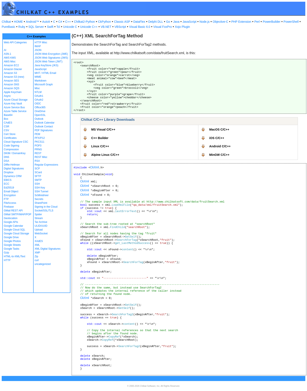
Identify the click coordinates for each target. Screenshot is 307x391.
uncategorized (43, 264)
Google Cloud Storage (16, 233)
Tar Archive (41, 222)
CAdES (8, 122)
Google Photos (12, 241)
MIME (38, 76)
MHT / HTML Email (45, 73)
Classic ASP (122, 21)
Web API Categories (15, 42)
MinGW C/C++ (219, 154)
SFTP (38, 176)
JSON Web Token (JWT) (49, 61)
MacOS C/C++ (219, 129)
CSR (6, 126)
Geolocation (10, 218)
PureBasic (8, 26)
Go (168, 21)
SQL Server (36, 26)
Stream (39, 218)
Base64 (8, 115)
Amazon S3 (10, 73)
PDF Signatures (44, 130)
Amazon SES (11, 80)
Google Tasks (11, 248)
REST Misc (41, 157)
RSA (37, 160)
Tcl (58, 26)
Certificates (10, 137)
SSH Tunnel (41, 191)
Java (176, 21)
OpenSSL (40, 115)
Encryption (10, 195)
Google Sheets (12, 244)
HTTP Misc (41, 42)
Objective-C (220, 21)
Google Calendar (13, 225)
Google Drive (11, 237)
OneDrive (40, 111)
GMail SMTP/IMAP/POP (17, 214)
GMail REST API (13, 210)
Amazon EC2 (11, 65)
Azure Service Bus (14, 107)
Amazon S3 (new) (14, 76)
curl (37, 260)
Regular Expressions (46, 164)
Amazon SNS (11, 84)
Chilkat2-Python (84, 21)
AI (5, 50)
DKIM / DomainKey (15, 153)
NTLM (38, 92)
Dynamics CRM (12, 176)
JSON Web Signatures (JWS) (51, 57)
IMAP (38, 46)
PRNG (38, 149)
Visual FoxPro (162, 26)
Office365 (40, 107)
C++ (68, 21)
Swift (50, 26)
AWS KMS (10, 57)
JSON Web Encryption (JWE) (51, 53)
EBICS (7, 180)
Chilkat (6, 21)
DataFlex (139, 21)
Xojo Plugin (182, 26)
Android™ (32, 21)
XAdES (39, 241)
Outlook (39, 118)
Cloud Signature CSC (16, 141)
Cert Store (10, 134)
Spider (38, 214)
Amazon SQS (11, 88)
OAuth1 (39, 95)
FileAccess (10, 202)
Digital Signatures (14, 168)
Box (6, 118)
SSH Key (40, 187)
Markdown (40, 80)
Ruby (21, 26)
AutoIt (46, 21)
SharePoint (41, 202)
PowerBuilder (271, 21)
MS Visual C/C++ (103, 129)
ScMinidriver (42, 195)
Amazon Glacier (13, 69)
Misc (37, 88)
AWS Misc (10, 61)
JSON (38, 50)
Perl (257, 21)
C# (60, 21)
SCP (37, 168)
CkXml (94, 167)
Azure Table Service (15, 111)
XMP (37, 252)
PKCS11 (39, 141)
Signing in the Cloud (46, 206)
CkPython (104, 21)
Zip (36, 256)
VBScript (120, 26)
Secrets (39, 199)
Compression (11, 149)
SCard (38, 172)
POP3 (38, 145)
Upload (39, 229)
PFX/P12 (40, 137)
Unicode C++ (89, 26)
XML (37, 244)
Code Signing (11, 145)
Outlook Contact (44, 126)
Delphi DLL (155, 21)
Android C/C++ (220, 146)
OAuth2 (39, 99)
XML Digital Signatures (48, 248)
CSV (6, 130)
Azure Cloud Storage (15, 99)
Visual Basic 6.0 (139, 26)
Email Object (11, 191)
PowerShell (291, 21)
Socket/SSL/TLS (44, 210)
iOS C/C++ (216, 138)
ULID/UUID (41, 225)
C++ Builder (99, 138)
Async (7, 95)
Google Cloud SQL (14, 229)
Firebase (9, 206)
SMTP (38, 180)
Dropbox (8, 172)
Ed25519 (9, 187)
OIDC (38, 103)
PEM (37, 134)
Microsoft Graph (44, 84)
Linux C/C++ (100, 146)
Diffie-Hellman (12, 164)
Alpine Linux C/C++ (105, 154)
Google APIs (11, 222)
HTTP (7, 260)
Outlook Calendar (44, 122)
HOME (18, 21)
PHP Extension (241, 21)
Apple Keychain (12, 92)
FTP (6, 199)
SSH (37, 183)
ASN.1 (7, 53)
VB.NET (106, 26)
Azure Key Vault (13, 103)
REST (38, 153)
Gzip (6, 252)
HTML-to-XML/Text (14, 256)
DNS (6, 157)
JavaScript (189, 21)
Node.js (204, 21)
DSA (6, 160)
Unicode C (70, 26)
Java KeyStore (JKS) (46, 65)
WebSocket (41, 233)
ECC (6, 183)
